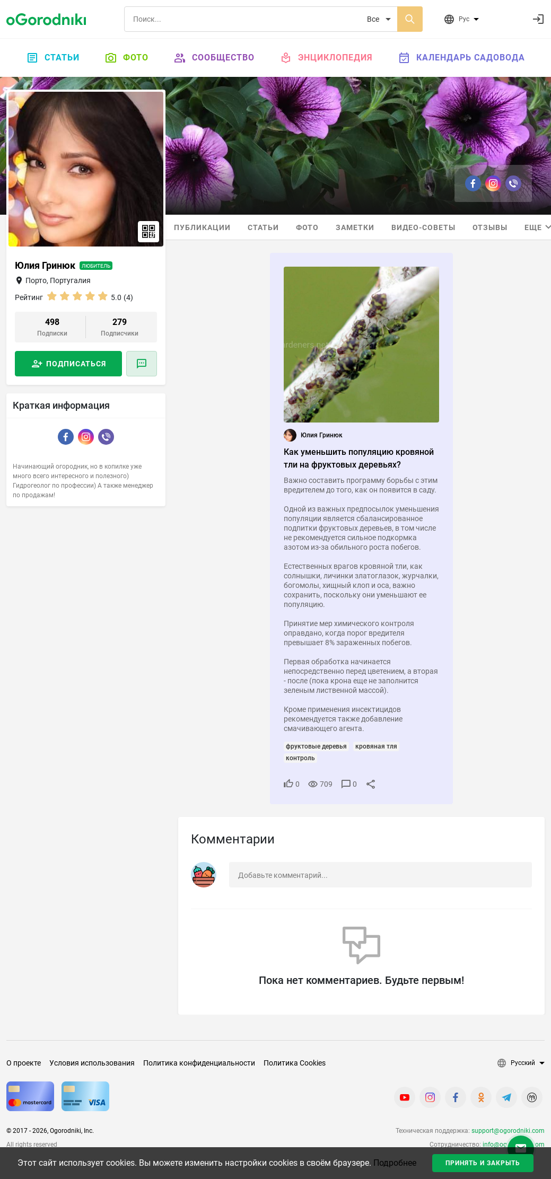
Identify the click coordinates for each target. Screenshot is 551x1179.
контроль (300, 758)
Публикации (202, 227)
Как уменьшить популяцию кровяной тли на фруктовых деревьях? (359, 458)
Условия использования (92, 1063)
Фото (126, 57)
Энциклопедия (326, 57)
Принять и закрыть (482, 1163)
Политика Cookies (295, 1063)
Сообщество (214, 57)
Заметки (355, 227)
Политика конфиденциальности (199, 1063)
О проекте (23, 1063)
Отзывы (490, 227)
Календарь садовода (461, 57)
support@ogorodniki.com (508, 1130)
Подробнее (394, 1163)
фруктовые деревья (316, 746)
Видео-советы (423, 227)
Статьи (53, 57)
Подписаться (76, 363)
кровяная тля (376, 746)
